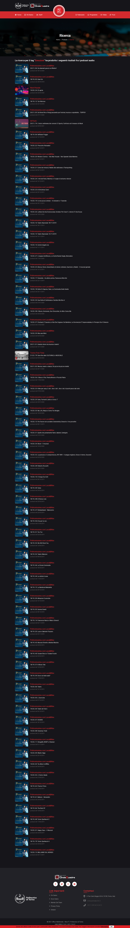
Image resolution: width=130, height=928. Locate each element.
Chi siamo (53, 895)
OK (111, 926)
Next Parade (35, 88)
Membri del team (55, 902)
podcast (64, 40)
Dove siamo (53, 899)
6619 (100, 905)
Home (58, 40)
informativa (104, 926)
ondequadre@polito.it (92, 900)
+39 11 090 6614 (92, 905)
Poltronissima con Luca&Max (42, 66)
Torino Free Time (37, 353)
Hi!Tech (33, 121)
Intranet (52, 910)
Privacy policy (54, 906)
